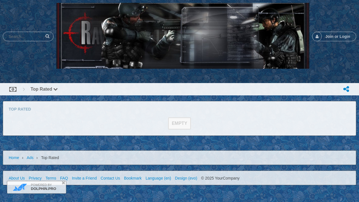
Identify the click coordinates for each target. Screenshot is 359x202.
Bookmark (133, 178)
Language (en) (158, 178)
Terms (50, 178)
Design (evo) (186, 178)
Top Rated (44, 89)
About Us (17, 178)
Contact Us (110, 178)
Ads (30, 157)
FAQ (64, 178)
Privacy (35, 178)
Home (14, 157)
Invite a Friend (84, 178)
